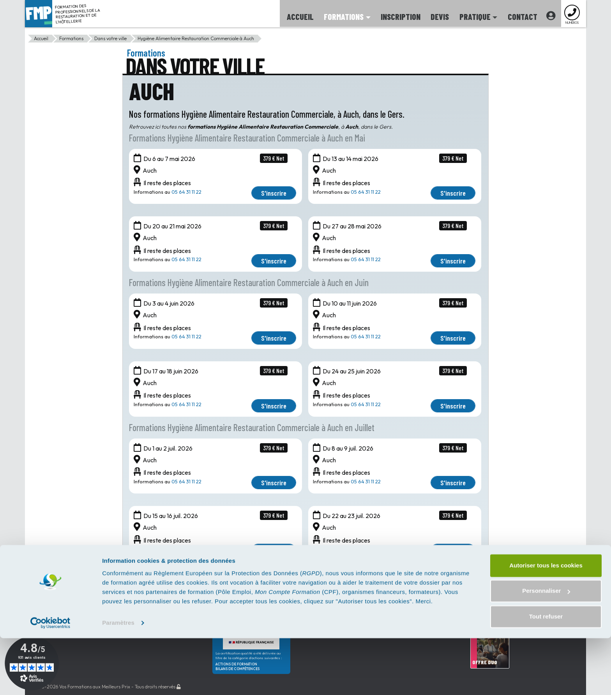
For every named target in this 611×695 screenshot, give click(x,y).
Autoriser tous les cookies (546, 622)
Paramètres (118, 679)
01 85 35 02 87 (352, 589)
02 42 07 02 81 (352, 597)
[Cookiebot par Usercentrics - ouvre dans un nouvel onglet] (50, 680)
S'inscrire (273, 193)
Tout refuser (546, 673)
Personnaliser (546, 647)
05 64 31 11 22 (186, 192)
